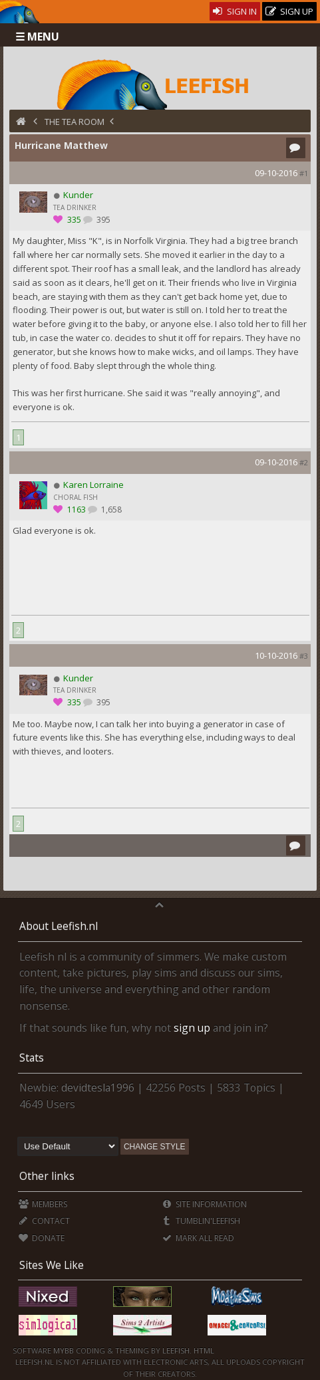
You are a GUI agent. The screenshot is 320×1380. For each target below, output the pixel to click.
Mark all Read (198, 1238)
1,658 (110, 509)
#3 (303, 656)
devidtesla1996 (97, 1087)
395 (102, 219)
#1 (303, 173)
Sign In (235, 11)
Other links (47, 1176)
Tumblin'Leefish (201, 1220)
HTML (203, 1350)
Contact (44, 1220)
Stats (31, 1057)
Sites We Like (51, 1265)
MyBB (63, 1350)
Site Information (204, 1204)
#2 (303, 462)
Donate (42, 1238)
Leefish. (177, 1350)
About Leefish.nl (58, 926)
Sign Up (289, 11)
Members (43, 1204)
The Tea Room (74, 122)
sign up (192, 1027)
